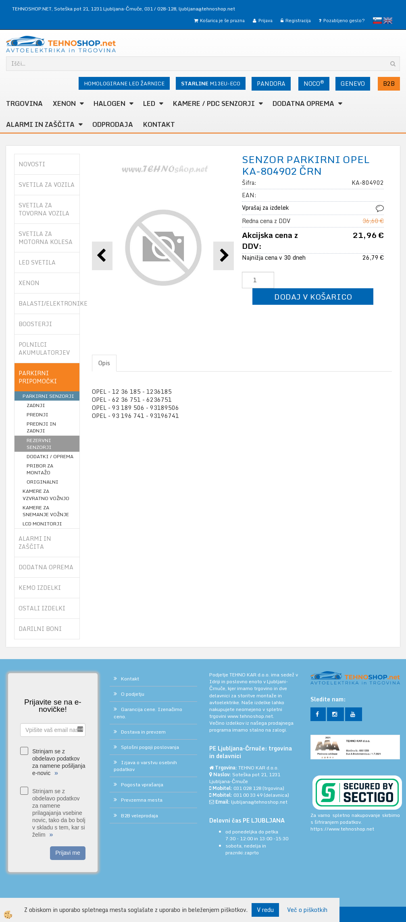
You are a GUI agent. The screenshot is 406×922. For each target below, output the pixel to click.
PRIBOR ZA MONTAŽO (40, 469)
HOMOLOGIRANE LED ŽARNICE (124, 83)
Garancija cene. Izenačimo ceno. (148, 712)
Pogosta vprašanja (142, 784)
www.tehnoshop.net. (250, 716)
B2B (389, 83)
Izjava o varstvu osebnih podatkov (145, 766)
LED (149, 103)
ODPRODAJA (112, 124)
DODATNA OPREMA (303, 103)
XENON (64, 103)
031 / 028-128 (160, 8)
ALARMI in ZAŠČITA (40, 124)
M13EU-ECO (210, 83)
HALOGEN (109, 103)
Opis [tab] (104, 363)
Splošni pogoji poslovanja (150, 747)
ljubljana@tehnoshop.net (207, 8)
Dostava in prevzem (143, 732)
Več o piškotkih (307, 910)
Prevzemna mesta (141, 800)
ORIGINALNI (42, 482)
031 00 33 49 (247, 795)
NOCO (314, 83)
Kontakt (159, 124)
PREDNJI (37, 414)
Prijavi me (67, 853)
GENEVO (353, 83)
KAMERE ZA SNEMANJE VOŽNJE (46, 511)
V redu (265, 909)
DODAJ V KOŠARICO (313, 296)
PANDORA (271, 83)
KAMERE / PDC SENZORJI (214, 103)
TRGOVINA (24, 103)
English (387, 20)
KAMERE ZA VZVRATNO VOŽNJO (46, 494)
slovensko (377, 20)
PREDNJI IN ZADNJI (41, 427)
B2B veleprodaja (139, 815)
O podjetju (132, 694)
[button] (223, 256)
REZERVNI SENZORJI (39, 443)
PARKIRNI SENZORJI (48, 396)
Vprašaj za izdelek (265, 207)
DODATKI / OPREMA (50, 456)
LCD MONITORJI (42, 523)
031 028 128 (247, 788)
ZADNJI (36, 405)
